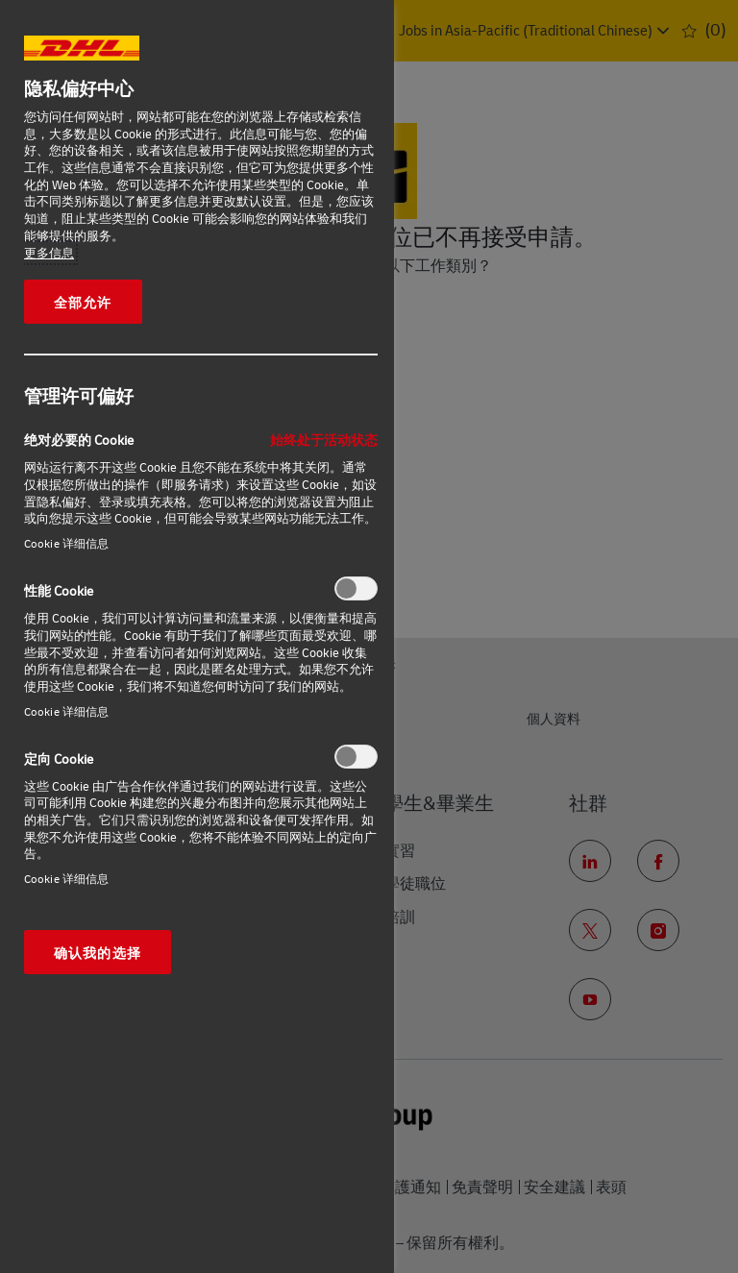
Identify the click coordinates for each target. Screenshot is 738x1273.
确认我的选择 (97, 952)
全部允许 (83, 301)
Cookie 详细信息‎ (66, 543)
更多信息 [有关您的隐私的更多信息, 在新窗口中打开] (49, 252)
